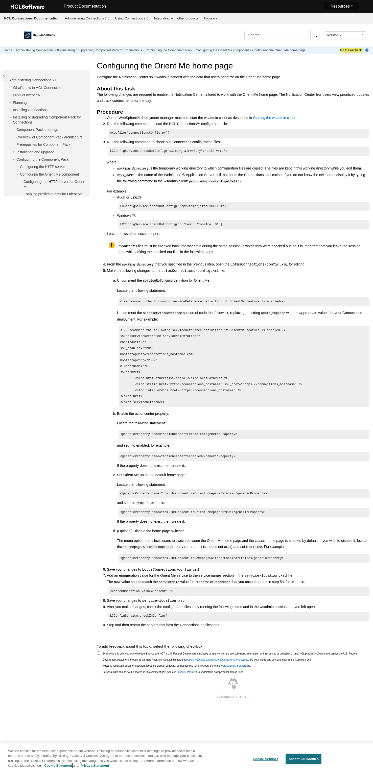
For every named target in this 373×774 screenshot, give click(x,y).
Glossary (210, 18)
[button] (7, 80)
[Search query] (282, 35)
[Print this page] (367, 50)
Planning (20, 103)
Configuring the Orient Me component (222, 50)
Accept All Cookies (303, 760)
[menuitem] (87, 18)
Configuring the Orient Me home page (279, 50)
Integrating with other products (176, 18)
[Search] (315, 35)
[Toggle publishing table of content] (4, 75)
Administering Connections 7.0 (87, 18)
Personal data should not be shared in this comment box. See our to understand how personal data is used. (173, 680)
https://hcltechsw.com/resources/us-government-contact (217, 668)
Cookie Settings (265, 760)
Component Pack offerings (37, 130)
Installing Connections (30, 110)
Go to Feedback (351, 50)
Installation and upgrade (35, 152)
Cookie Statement (58, 767)
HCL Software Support (233, 674)
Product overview (26, 95)
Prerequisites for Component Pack (43, 144)
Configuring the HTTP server (42, 167)
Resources (339, 6)
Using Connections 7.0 (131, 18)
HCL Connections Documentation (31, 18)
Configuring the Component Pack (169, 50)
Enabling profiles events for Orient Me (53, 194)
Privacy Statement (186, 680)
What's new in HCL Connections (38, 88)
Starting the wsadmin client (274, 118)
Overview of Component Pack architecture (49, 137)
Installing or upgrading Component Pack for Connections (102, 50)
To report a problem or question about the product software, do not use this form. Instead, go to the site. (177, 674)
